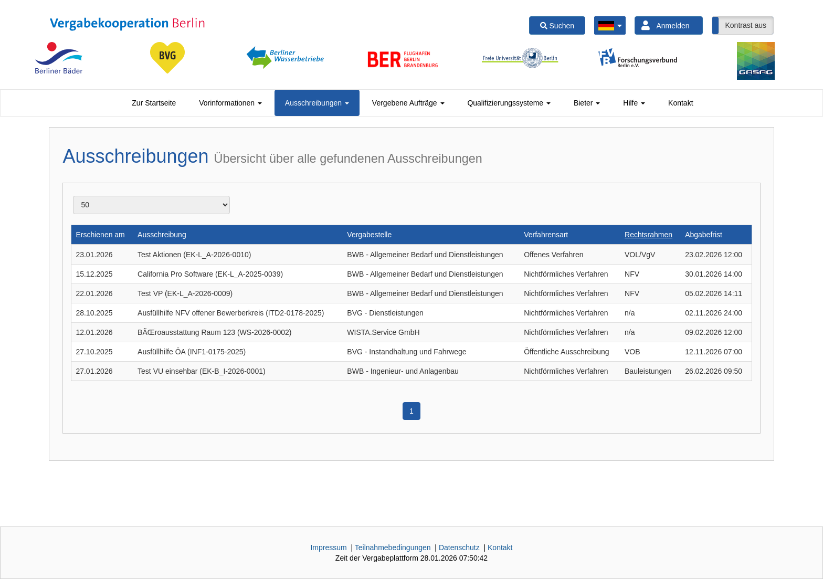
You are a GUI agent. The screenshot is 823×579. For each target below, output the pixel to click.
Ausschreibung (162, 234)
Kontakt (680, 103)
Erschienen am (100, 234)
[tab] (153, 103)
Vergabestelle (369, 234)
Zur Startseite (154, 103)
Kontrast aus (745, 25)
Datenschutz (459, 547)
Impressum (328, 547)
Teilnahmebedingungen (393, 547)
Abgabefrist (703, 234)
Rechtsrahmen (648, 234)
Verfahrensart (546, 234)
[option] (58, 57)
